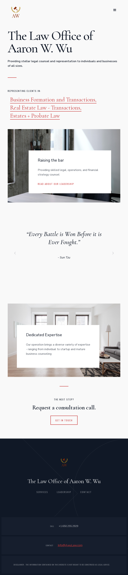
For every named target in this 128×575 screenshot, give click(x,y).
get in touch (64, 420)
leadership (64, 492)
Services (42, 492)
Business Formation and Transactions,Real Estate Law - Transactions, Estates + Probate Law (53, 107)
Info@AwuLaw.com (70, 545)
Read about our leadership (56, 183)
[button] (114, 10)
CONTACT (86, 492)
